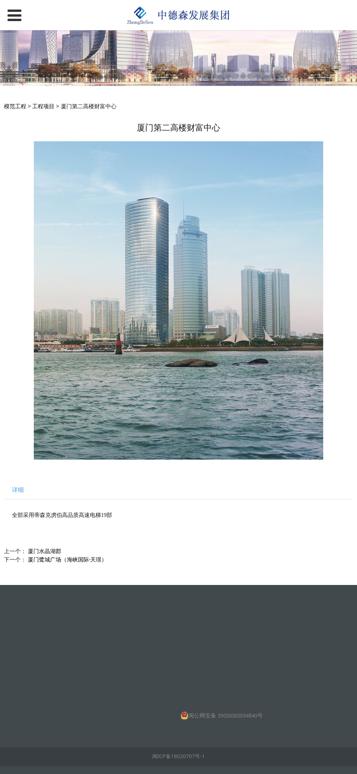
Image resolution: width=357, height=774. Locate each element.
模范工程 (15, 106)
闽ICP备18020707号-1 (178, 756)
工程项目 (43, 106)
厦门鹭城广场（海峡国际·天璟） (67, 559)
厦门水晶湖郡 (44, 551)
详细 (18, 489)
